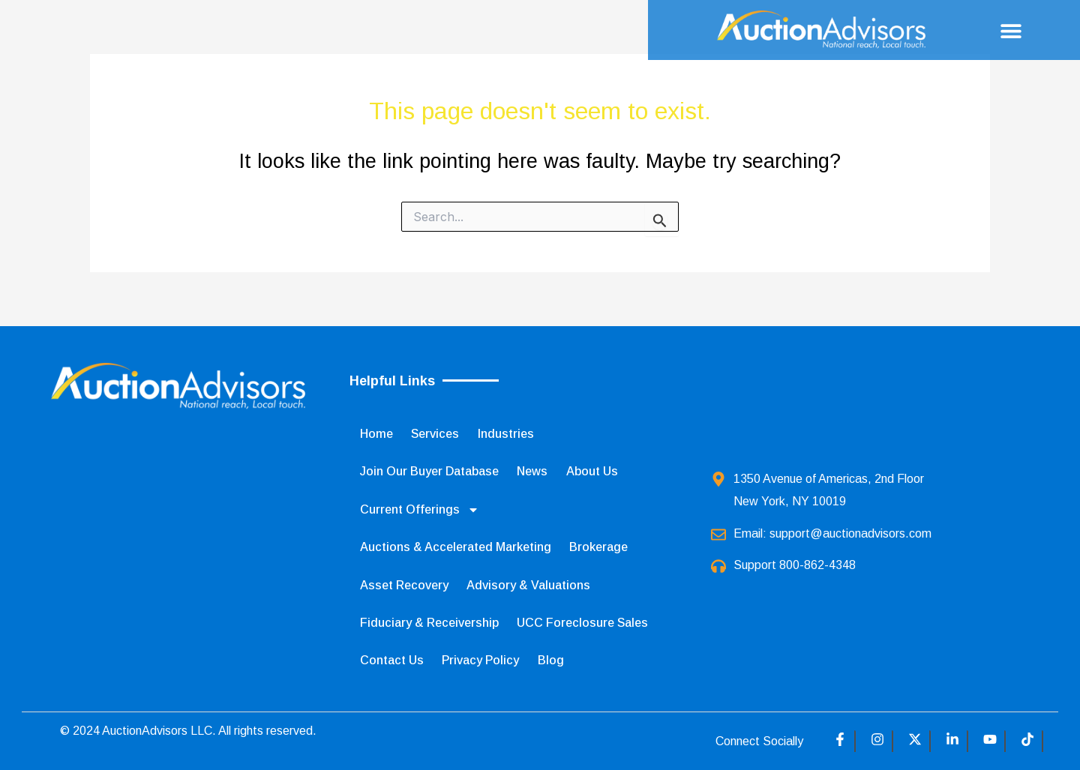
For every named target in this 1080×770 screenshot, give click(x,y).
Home (376, 433)
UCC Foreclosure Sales (582, 622)
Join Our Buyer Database (429, 471)
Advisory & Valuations (528, 585)
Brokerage (598, 547)
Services (435, 433)
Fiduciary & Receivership (429, 622)
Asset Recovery (404, 585)
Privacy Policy (480, 660)
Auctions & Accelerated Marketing (455, 547)
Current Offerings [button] (419, 509)
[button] (1011, 30)
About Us (592, 471)
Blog (551, 660)
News (532, 471)
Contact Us (392, 660)
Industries (506, 433)
